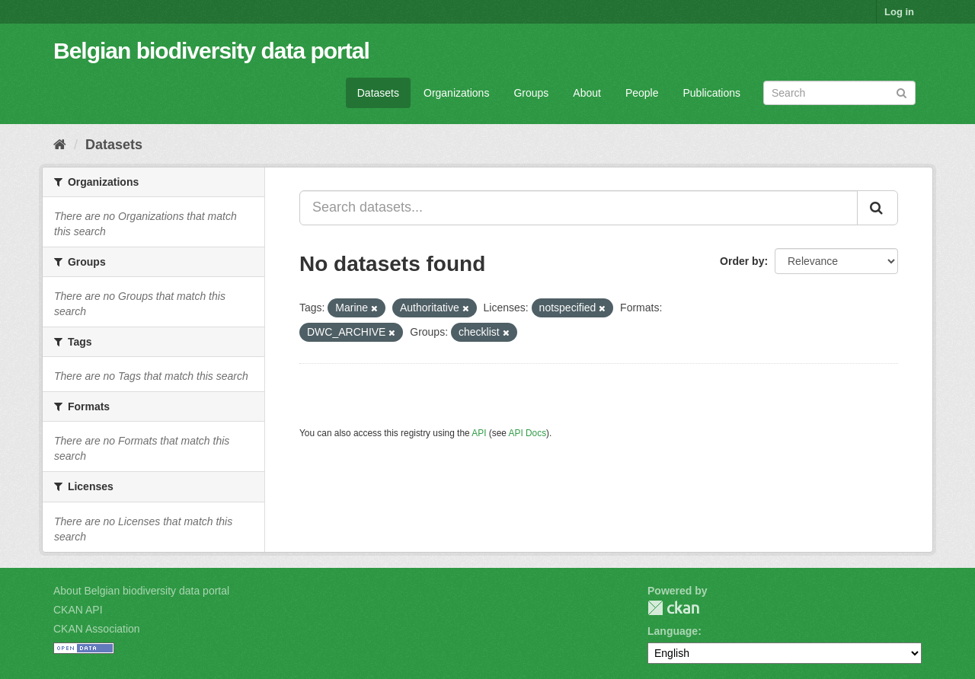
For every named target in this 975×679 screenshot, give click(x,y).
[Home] (59, 144)
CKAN (673, 608)
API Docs (528, 433)
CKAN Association (96, 629)
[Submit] (901, 91)
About (587, 93)
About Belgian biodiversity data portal (141, 591)
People (642, 93)
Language (672, 631)
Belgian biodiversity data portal (211, 50)
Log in (899, 12)
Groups (530, 93)
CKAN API (78, 610)
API (479, 433)
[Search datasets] (839, 93)
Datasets (378, 93)
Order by (742, 261)
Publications (712, 93)
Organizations (456, 93)
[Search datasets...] (578, 207)
